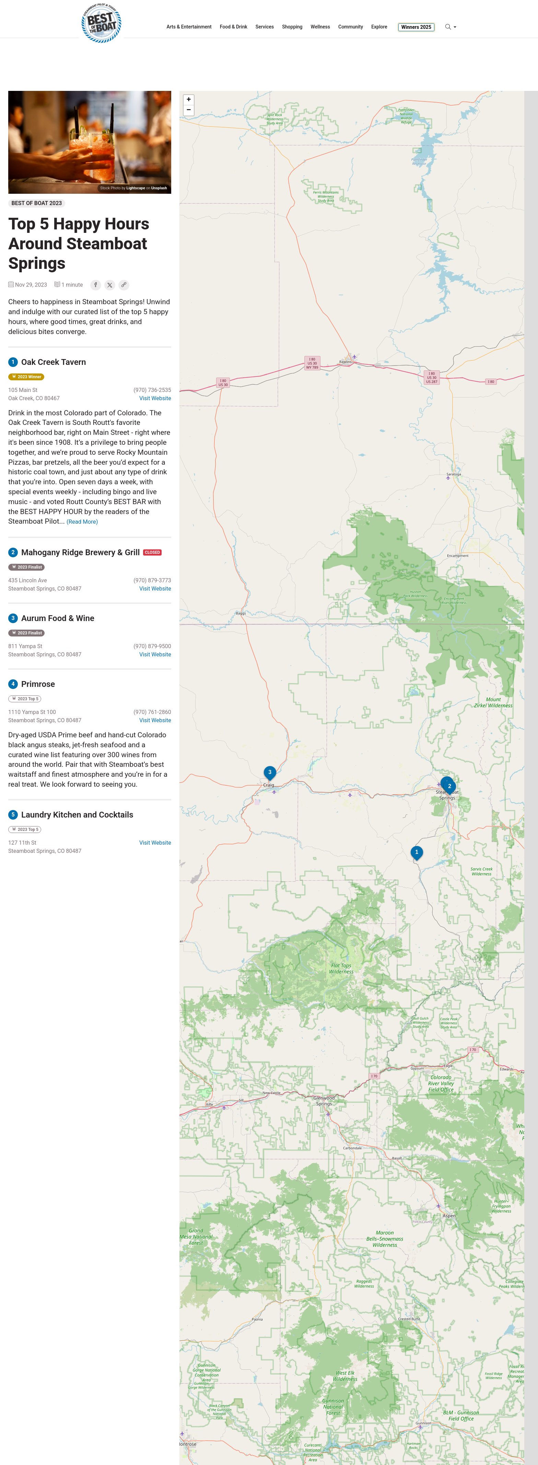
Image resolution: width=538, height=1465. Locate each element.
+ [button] (189, 100)
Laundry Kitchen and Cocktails (70, 815)
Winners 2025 (416, 27)
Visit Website (155, 398)
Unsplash (159, 188)
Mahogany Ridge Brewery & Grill (75, 552)
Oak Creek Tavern (47, 362)
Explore (379, 26)
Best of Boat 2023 (37, 203)
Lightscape (136, 188)
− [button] (189, 110)
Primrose (31, 684)
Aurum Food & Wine (51, 618)
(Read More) (82, 522)
